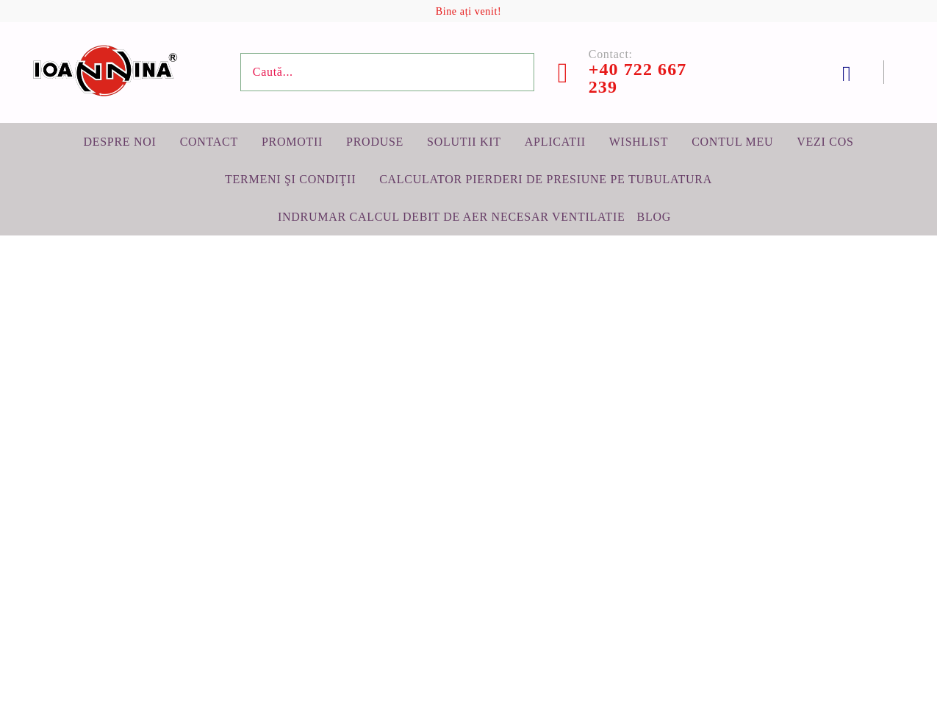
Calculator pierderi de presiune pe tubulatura (545, 179)
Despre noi (119, 141)
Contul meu (732, 141)
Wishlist (638, 141)
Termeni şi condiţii (290, 179)
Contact (209, 141)
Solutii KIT (464, 141)
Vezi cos (825, 141)
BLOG (654, 216)
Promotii (292, 141)
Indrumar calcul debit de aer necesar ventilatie (451, 216)
